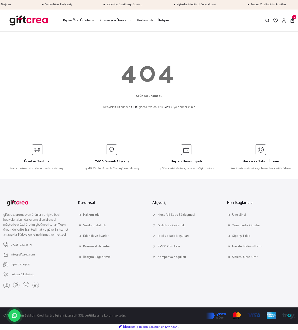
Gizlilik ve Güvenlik (171, 225)
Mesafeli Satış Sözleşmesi (176, 214)
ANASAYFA (164, 107)
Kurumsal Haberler (96, 246)
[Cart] (292, 20)
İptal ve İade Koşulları (173, 236)
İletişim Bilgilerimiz (96, 257)
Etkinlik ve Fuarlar (95, 236)
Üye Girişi (239, 214)
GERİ (134, 107)
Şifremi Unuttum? (245, 257)
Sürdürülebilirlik (94, 225)
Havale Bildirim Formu (247, 246)
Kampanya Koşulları (172, 257)
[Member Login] (283, 20)
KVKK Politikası (169, 246)
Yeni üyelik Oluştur (246, 225)
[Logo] (28, 20)
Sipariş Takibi (241, 236)
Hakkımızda (91, 214)
